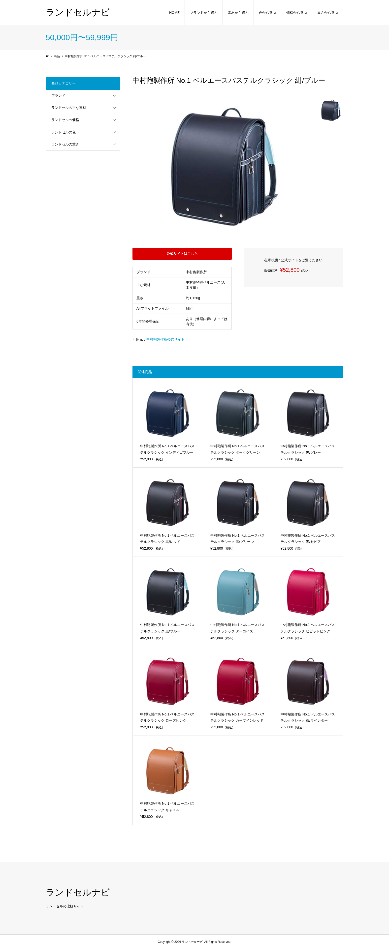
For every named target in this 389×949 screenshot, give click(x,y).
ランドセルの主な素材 (68, 108)
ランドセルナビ (78, 12)
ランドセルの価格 (65, 120)
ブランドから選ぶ (204, 13)
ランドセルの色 (63, 132)
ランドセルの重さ (65, 144)
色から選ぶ (267, 13)
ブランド (58, 95)
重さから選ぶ (327, 13)
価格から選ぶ (296, 13)
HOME (174, 13)
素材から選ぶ (238, 13)
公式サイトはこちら (182, 254)
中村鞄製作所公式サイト (165, 339)
